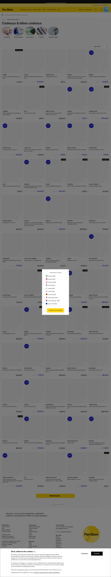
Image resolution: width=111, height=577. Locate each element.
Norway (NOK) (50, 279)
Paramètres (84, 553)
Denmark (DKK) (51, 282)
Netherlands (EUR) (52, 297)
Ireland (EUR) (50, 288)
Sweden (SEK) (50, 276)
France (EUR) (50, 291)
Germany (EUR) (51, 294)
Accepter (97, 553)
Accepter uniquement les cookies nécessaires (47, 572)
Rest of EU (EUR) (51, 303)
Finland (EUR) (50, 285)
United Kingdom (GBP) (53, 300)
